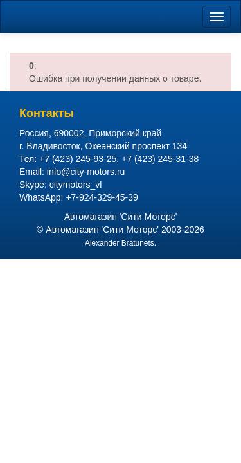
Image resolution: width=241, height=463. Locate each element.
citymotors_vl (75, 184)
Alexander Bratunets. (120, 243)
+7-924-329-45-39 (102, 197)
